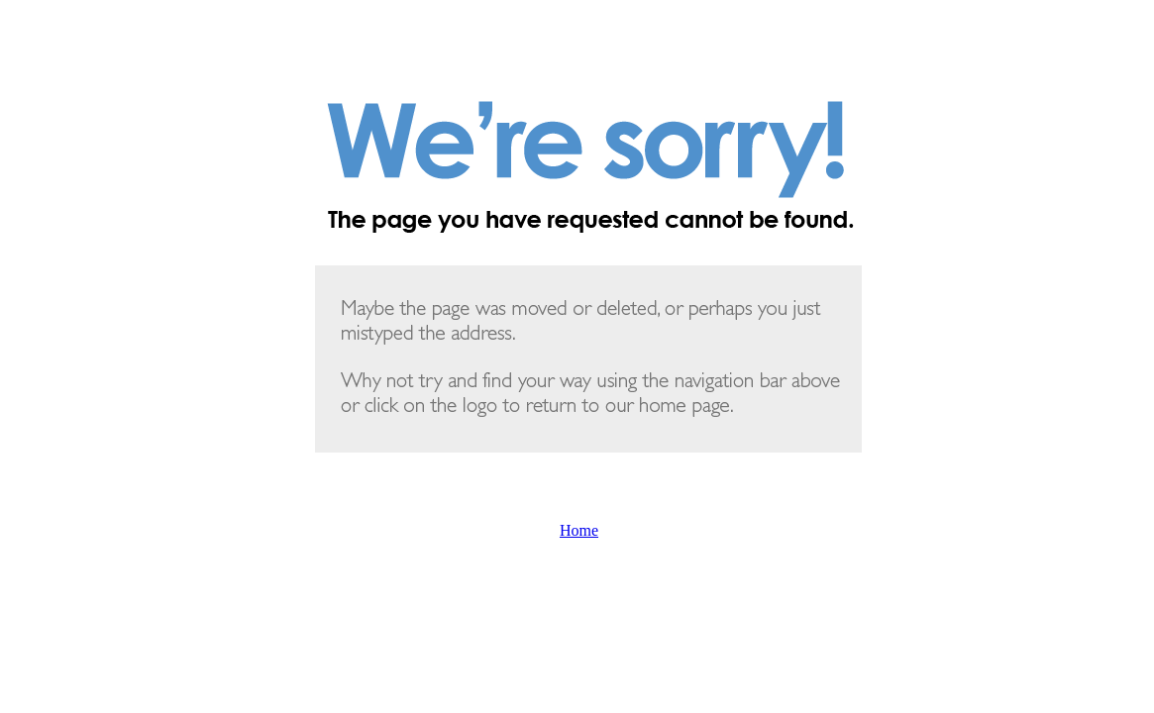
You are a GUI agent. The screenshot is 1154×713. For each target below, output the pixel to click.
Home (579, 530)
